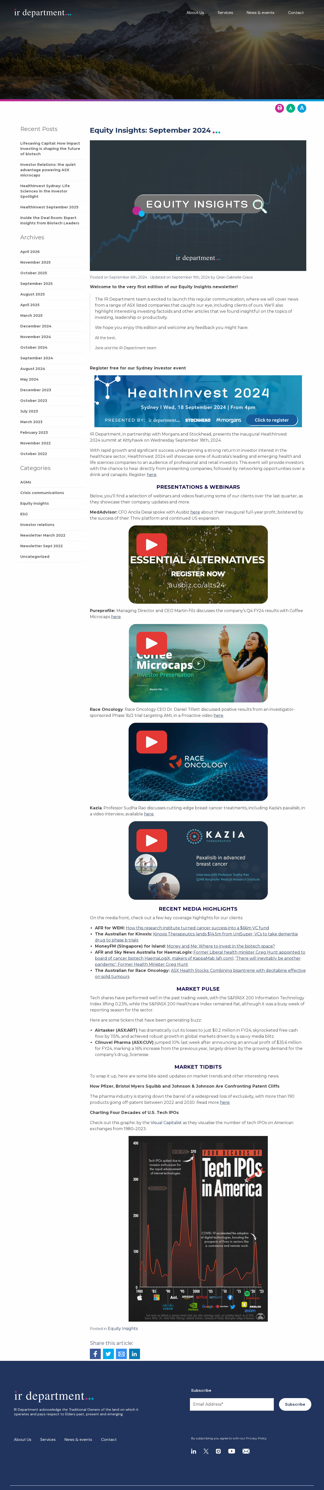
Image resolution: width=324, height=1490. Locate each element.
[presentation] (222, 1424)
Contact (296, 12)
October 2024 (34, 347)
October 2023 (33, 400)
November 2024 (35, 337)
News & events (260, 12)
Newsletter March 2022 (42, 535)
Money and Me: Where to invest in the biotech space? (221, 946)
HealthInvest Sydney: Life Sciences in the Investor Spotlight (45, 191)
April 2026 (30, 251)
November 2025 (35, 262)
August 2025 (32, 294)
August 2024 (32, 368)
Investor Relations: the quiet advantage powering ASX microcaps (48, 170)
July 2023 (29, 411)
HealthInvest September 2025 (49, 207)
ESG (24, 514)
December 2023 (35, 390)
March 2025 (31, 315)
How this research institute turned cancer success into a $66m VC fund (197, 928)
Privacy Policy (256, 1438)
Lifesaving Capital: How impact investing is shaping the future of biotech (50, 148)
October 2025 (33, 273)
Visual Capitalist (166, 1122)
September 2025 (36, 283)
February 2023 (34, 432)
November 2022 (35, 443)
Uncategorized (34, 556)
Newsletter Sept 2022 (41, 546)
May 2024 (29, 379)
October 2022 (33, 454)
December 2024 (36, 326)
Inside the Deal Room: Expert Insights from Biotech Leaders (49, 220)
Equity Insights (34, 503)
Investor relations (37, 524)
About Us (195, 12)
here (151, 474)
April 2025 (29, 305)
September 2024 (36, 358)
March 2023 (31, 422)
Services (225, 12)
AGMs (25, 482)
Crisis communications (42, 493)
